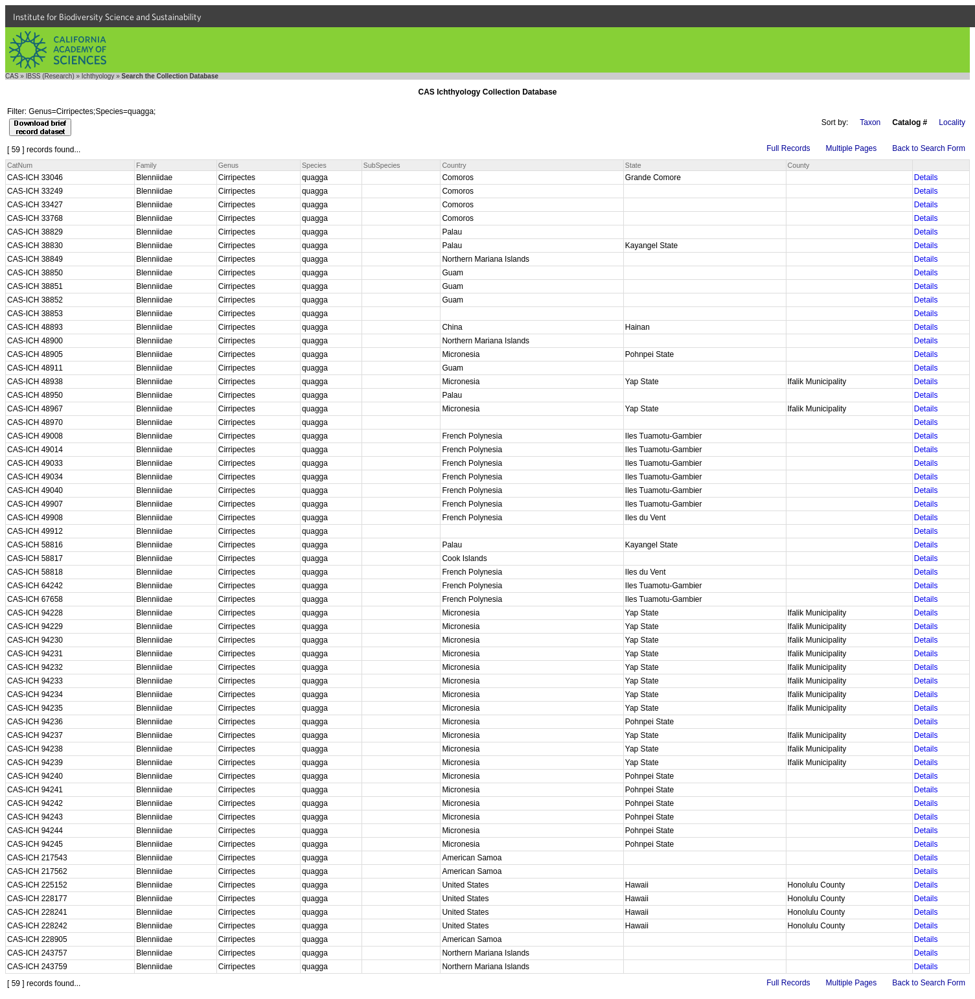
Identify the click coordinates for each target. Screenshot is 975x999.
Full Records (788, 148)
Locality (952, 122)
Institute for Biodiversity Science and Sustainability (107, 17)
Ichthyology (98, 76)
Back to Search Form (928, 148)
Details (926, 177)
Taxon (870, 122)
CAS (12, 76)
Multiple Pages (851, 148)
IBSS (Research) (50, 76)
